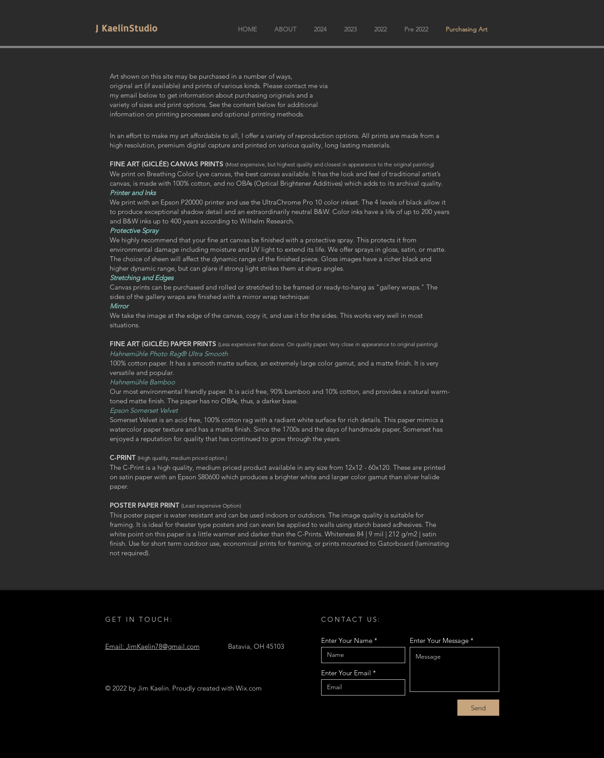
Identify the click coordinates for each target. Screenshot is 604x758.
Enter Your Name (346, 640)
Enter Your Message (439, 640)
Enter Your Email (346, 672)
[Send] (478, 708)
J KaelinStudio (126, 28)
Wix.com (249, 688)
